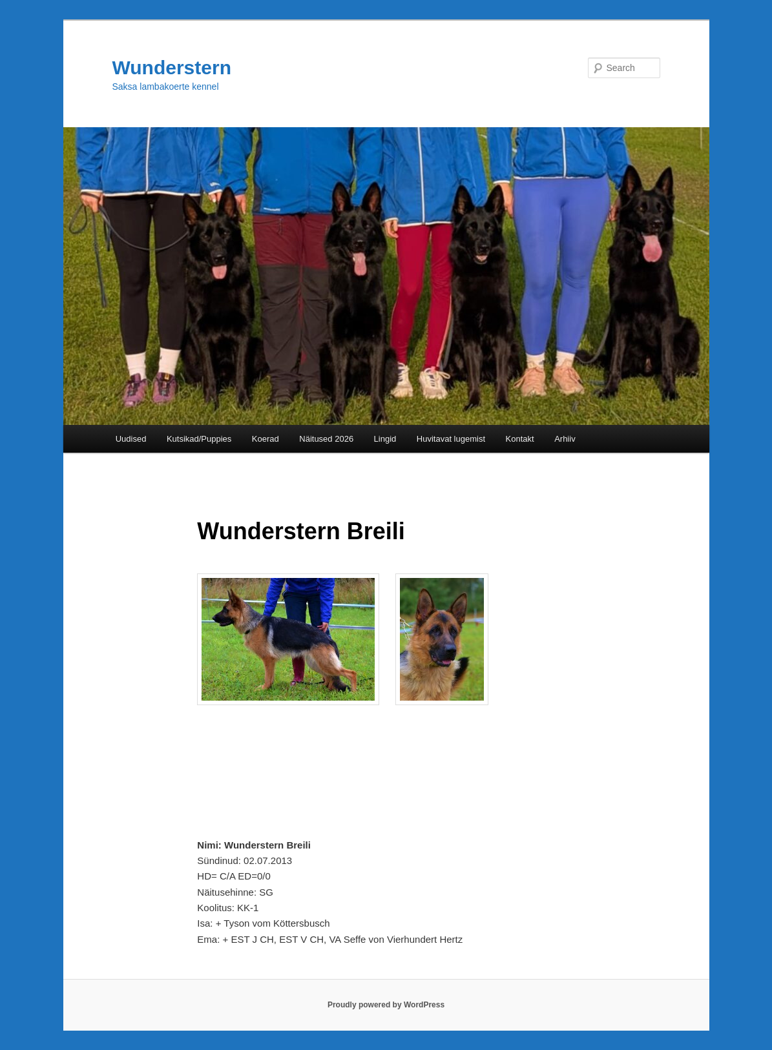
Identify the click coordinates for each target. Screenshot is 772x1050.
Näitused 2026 (326, 439)
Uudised (131, 439)
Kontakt (520, 439)
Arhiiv (565, 439)
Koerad (265, 439)
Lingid (385, 439)
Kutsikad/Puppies (199, 439)
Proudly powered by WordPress (386, 1004)
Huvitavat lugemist (451, 439)
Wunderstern (171, 67)
